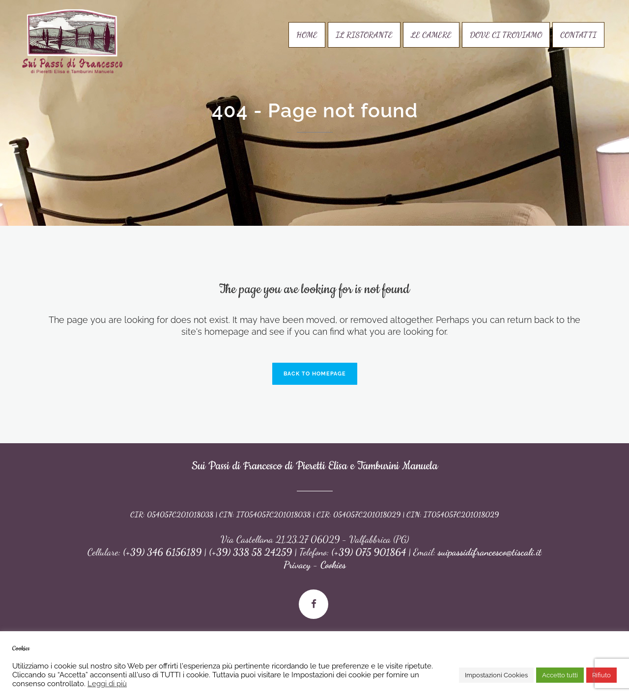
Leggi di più (107, 683)
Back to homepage (315, 374)
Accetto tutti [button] (560, 675)
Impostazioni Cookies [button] (496, 675)
